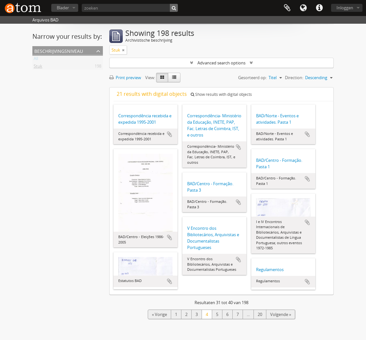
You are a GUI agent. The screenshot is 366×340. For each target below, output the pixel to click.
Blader (63, 8)
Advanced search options (221, 63)
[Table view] (174, 77)
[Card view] (162, 77)
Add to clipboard (169, 134)
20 (260, 314)
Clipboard (287, 8)
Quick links (319, 8)
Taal (303, 8)
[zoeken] (130, 8)
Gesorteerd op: (252, 77)
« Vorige (159, 314)
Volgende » (280, 314)
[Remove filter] (123, 50)
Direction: (294, 77)
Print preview (125, 77)
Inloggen (345, 8)
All (36, 59)
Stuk (38, 67)
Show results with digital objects (221, 94)
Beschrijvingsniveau (58, 50)
